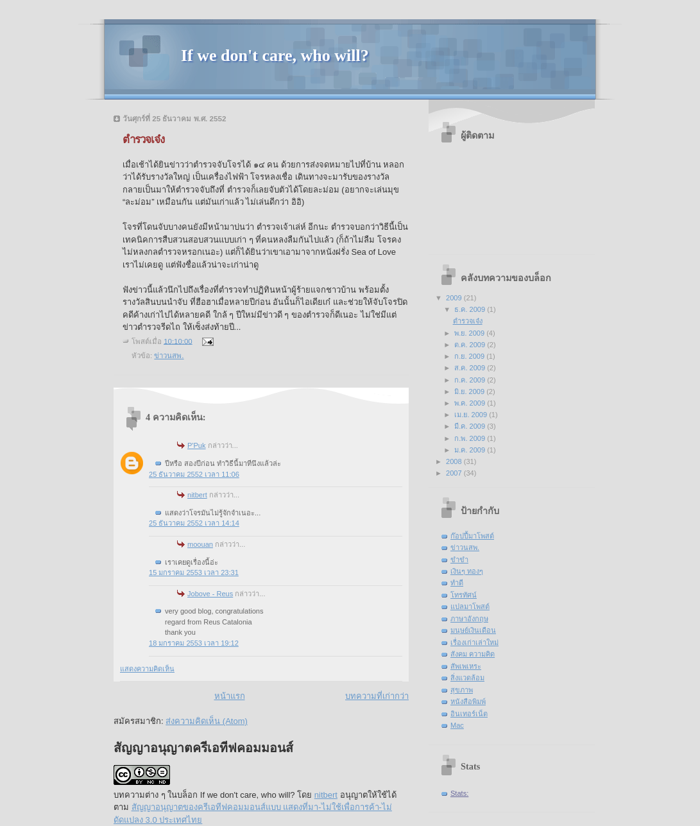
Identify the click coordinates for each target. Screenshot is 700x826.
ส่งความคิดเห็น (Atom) (207, 721)
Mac (457, 725)
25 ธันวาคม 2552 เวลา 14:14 (194, 523)
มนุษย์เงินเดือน (473, 630)
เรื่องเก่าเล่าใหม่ (474, 642)
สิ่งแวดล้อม (467, 678)
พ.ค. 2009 (470, 403)
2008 (455, 461)
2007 (455, 473)
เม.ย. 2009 (471, 414)
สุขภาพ (461, 690)
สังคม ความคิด (472, 654)
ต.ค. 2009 (470, 344)
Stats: (459, 793)
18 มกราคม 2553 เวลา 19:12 (194, 643)
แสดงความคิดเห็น (147, 669)
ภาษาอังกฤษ (469, 619)
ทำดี (456, 583)
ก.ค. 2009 (470, 380)
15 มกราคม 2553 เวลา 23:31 (194, 572)
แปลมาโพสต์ (470, 606)
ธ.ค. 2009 (470, 309)
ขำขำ (459, 560)
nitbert (197, 495)
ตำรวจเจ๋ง (467, 321)
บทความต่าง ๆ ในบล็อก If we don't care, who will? (204, 795)
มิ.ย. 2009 (470, 391)
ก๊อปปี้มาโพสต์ (472, 536)
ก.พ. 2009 (470, 438)
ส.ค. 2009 (470, 368)
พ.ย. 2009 (470, 333)
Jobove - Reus (210, 594)
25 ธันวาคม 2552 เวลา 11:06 (194, 474)
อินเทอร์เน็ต (469, 714)
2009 (455, 298)
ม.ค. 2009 (470, 450)
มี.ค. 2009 (470, 426)
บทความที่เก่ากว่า (377, 696)
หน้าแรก (229, 696)
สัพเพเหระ (465, 666)
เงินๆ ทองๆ (466, 571)
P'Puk (196, 445)
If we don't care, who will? (275, 55)
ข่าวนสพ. (169, 355)
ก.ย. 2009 (470, 356)
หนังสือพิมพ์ (468, 701)
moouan (200, 544)
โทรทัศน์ (463, 595)
